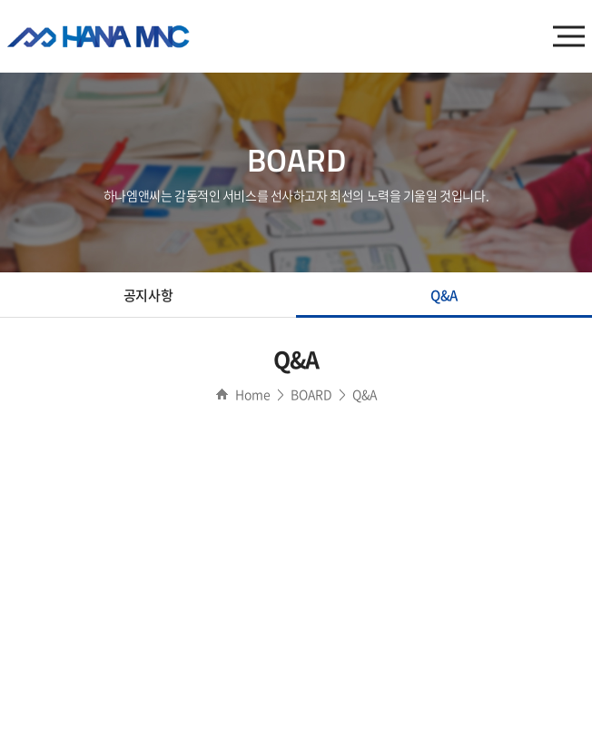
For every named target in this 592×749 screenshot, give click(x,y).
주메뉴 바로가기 (0, 0)
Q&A (444, 295)
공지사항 (148, 295)
